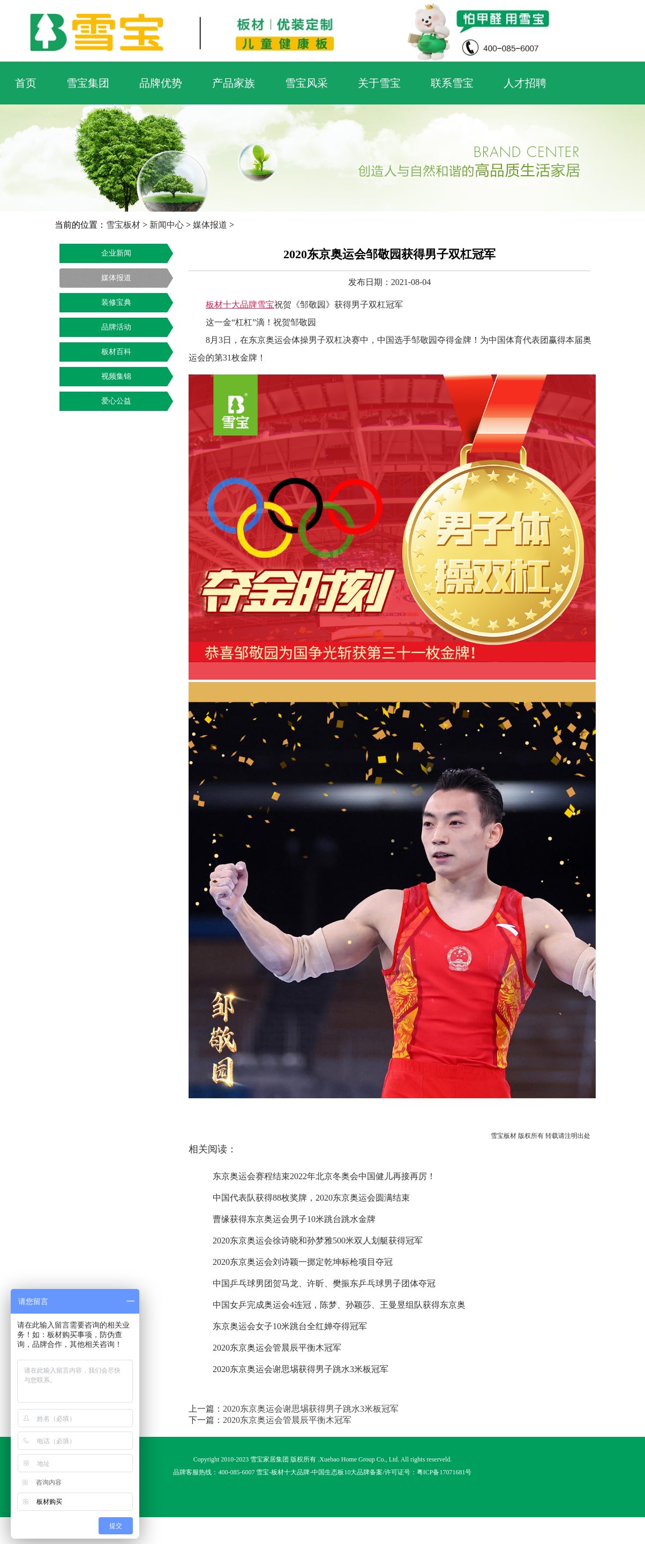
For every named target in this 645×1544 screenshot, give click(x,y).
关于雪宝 (379, 83)
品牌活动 (116, 327)
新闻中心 (166, 224)
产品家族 (233, 83)
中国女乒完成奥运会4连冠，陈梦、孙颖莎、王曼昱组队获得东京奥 (339, 1304)
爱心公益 (116, 401)
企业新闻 (116, 253)
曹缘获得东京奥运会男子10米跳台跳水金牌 (294, 1219)
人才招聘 (525, 83)
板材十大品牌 (290, 1472)
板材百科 (116, 352)
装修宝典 (116, 302)
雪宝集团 (87, 83)
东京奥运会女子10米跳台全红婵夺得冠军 (290, 1326)
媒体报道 (210, 224)
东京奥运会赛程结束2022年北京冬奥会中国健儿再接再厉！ (324, 1176)
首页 (25, 83)
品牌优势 (160, 83)
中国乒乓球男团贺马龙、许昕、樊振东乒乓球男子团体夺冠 (324, 1283)
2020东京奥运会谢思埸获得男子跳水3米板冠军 (300, 1369)
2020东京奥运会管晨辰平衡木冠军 (277, 1347)
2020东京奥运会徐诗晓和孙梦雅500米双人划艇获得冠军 (318, 1240)
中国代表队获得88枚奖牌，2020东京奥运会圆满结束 (311, 1197)
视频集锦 (116, 376)
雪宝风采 (306, 83)
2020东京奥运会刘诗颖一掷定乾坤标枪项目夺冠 (303, 1261)
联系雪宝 (452, 83)
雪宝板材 (123, 224)
